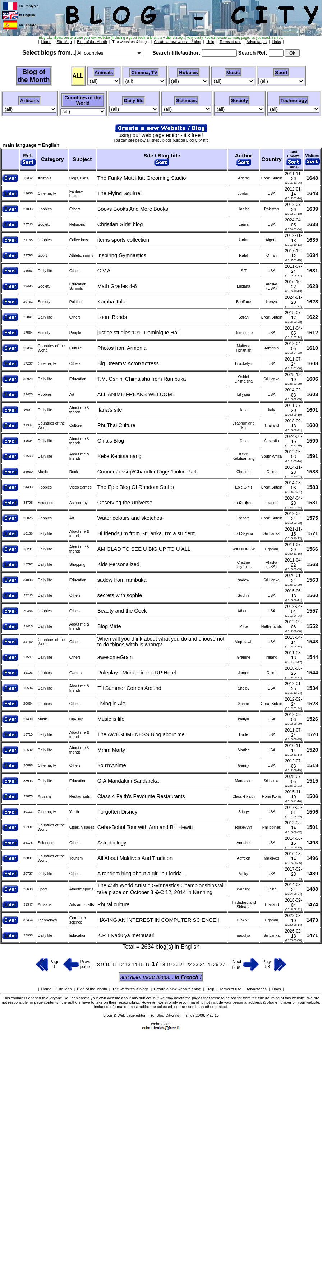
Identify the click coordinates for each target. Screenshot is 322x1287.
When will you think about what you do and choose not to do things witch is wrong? (161, 641)
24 (203, 964)
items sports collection (123, 240)
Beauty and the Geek (122, 611)
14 (135, 964)
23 (196, 964)
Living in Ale (111, 703)
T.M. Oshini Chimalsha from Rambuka (141, 379)
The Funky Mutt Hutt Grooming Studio (141, 178)
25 (209, 964)
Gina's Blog (110, 441)
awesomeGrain (115, 657)
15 (141, 964)
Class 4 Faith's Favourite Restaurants (141, 796)
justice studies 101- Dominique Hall (138, 332)
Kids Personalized (118, 564)
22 (190, 964)
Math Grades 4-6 (117, 286)
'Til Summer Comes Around (129, 688)
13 (128, 964)
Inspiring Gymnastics (121, 255)
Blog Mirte (109, 626)
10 (108, 964)
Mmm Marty (111, 750)
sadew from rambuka (122, 580)
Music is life (111, 719)
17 (156, 964)
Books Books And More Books (132, 209)
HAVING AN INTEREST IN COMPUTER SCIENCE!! (158, 920)
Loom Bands (112, 317)
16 (148, 964)
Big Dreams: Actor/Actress (128, 363)
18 (163, 964)
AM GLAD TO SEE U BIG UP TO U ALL (143, 549)
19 (169, 964)
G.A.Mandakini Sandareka (128, 781)
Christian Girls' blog (120, 224)
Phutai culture (113, 904)
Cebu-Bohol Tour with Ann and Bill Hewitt (145, 827)
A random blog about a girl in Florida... (142, 873)
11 (115, 964)
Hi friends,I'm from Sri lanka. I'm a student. (146, 533)
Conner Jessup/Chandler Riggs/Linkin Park (147, 472)
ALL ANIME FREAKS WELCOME (136, 394)
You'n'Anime (111, 765)
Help (210, 989)
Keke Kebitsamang (119, 456)
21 (183, 964)
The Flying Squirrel (119, 193)
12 (122, 964)
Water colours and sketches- (130, 518)
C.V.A (104, 271)
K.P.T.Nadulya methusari (126, 935)
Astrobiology (111, 843)
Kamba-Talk (111, 301)
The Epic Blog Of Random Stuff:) (135, 487)
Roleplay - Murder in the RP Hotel (136, 672)
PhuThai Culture (116, 425)
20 (176, 964)
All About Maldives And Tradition (134, 858)
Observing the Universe (124, 502)
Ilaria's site (109, 410)
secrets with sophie (119, 595)
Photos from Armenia (122, 348)
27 (223, 964)
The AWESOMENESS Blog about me (141, 734)
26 (216, 964)
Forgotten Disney (117, 812)
